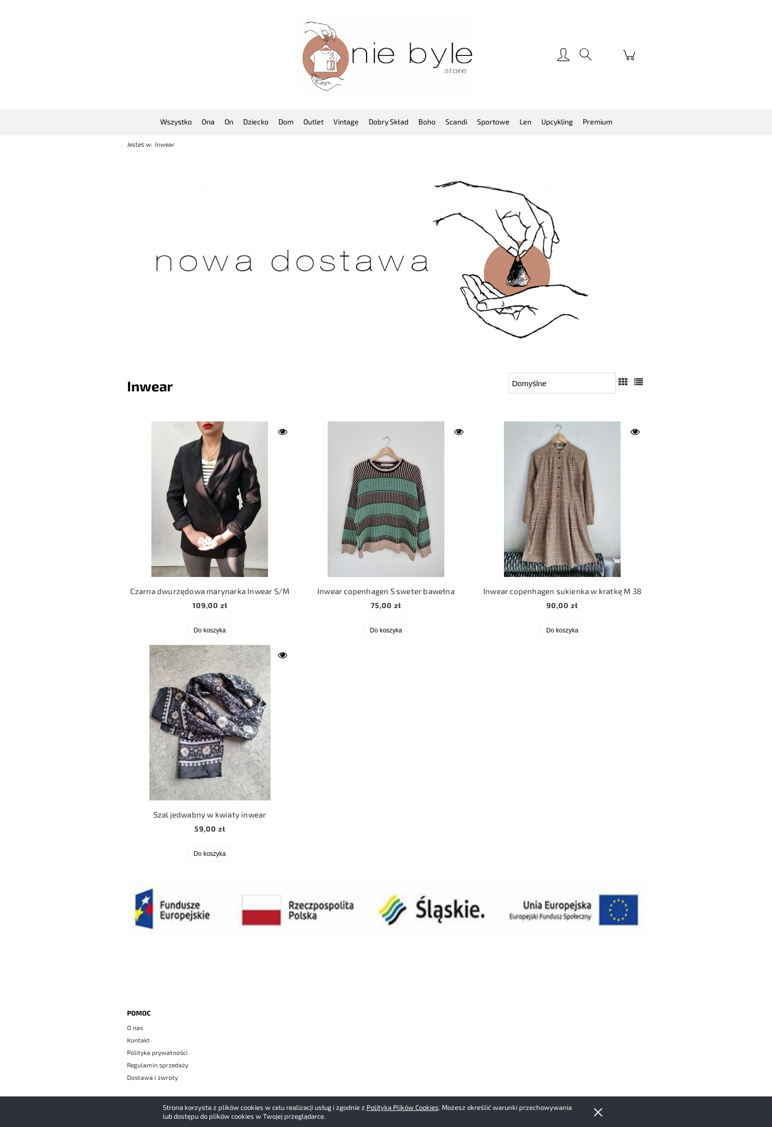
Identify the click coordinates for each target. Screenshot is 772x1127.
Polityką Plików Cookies (403, 1107)
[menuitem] (176, 121)
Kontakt (138, 1040)
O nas (135, 1027)
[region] (386, 257)
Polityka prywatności (157, 1052)
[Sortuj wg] (562, 383)
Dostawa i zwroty (152, 1077)
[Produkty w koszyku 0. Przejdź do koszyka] (631, 60)
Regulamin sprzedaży (157, 1064)
